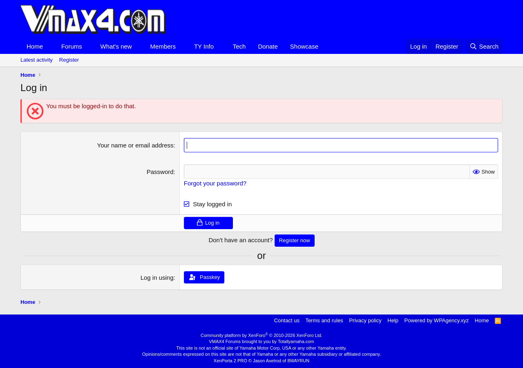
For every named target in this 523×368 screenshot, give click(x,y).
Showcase (304, 46)
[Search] (484, 46)
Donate (267, 46)
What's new (116, 46)
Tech (239, 46)
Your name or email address (135, 145)
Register (69, 60)
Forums (71, 46)
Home (35, 46)
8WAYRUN (298, 360)
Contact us (286, 320)
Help (392, 320)
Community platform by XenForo (261, 335)
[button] (49, 46)
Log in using (157, 277)
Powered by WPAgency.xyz (437, 320)
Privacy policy (365, 320)
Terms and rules (324, 320)
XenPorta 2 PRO (230, 360)
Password (160, 171)
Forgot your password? (215, 183)
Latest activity (36, 60)
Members (163, 46)
